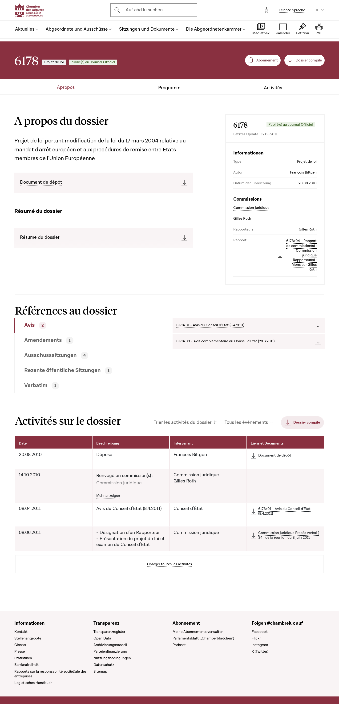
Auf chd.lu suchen (144, 10)
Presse (19, 651)
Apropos (66, 87)
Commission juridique (251, 207)
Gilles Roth (242, 218)
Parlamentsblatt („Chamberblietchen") (203, 638)
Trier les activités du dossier (183, 422)
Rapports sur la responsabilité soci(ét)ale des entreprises (50, 674)
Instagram (260, 645)
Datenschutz (103, 664)
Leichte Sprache (292, 10)
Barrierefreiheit (26, 664)
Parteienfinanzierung (110, 651)
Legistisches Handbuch (33, 682)
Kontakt (21, 631)
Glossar (20, 645)
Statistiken (23, 658)
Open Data (102, 638)
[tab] (77, 325)
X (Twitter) (260, 651)
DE (317, 10)
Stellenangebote (27, 638)
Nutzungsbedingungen (112, 658)
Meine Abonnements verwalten (198, 631)
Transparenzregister (109, 631)
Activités (273, 88)
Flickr (256, 638)
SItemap (100, 671)
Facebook (260, 631)
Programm (169, 88)
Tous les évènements (246, 422)
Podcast (179, 645)
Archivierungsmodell (110, 645)
